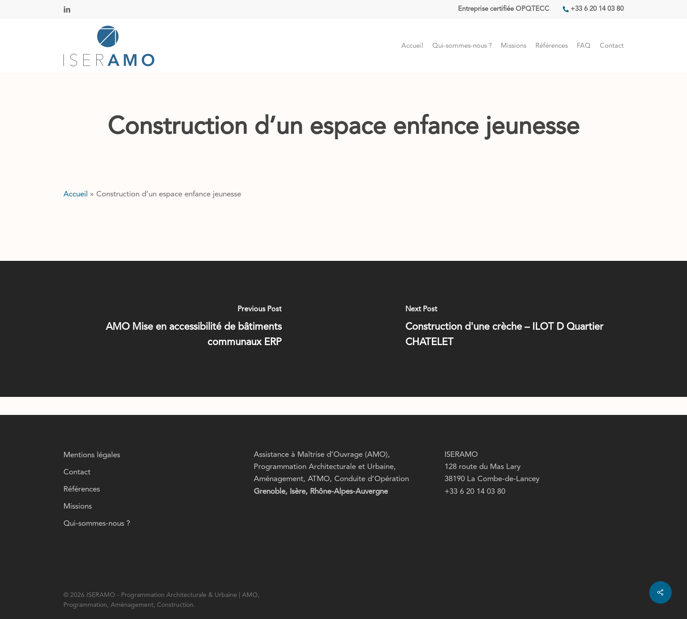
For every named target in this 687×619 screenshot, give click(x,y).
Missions (77, 506)
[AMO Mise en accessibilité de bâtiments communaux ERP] (172, 329)
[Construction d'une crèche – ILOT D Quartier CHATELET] (515, 329)
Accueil (75, 194)
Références (81, 489)
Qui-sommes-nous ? (96, 524)
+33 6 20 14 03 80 (475, 492)
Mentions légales (91, 455)
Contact (76, 472)
